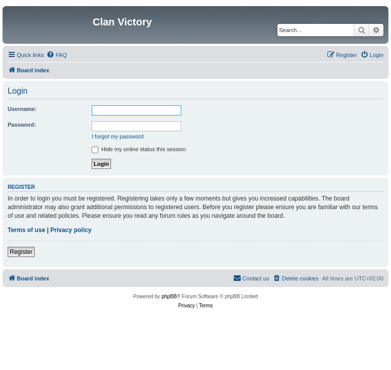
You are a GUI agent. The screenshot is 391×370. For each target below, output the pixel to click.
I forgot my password (118, 136)
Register (21, 251)
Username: (22, 109)
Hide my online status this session (139, 149)
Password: (22, 125)
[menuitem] (56, 55)
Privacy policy (71, 230)
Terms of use (26, 230)
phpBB (169, 296)
